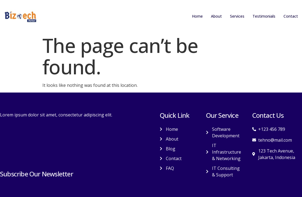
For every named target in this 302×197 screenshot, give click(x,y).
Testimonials (262, 16)
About (210, 16)
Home (190, 16)
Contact (290, 16)
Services (232, 16)
